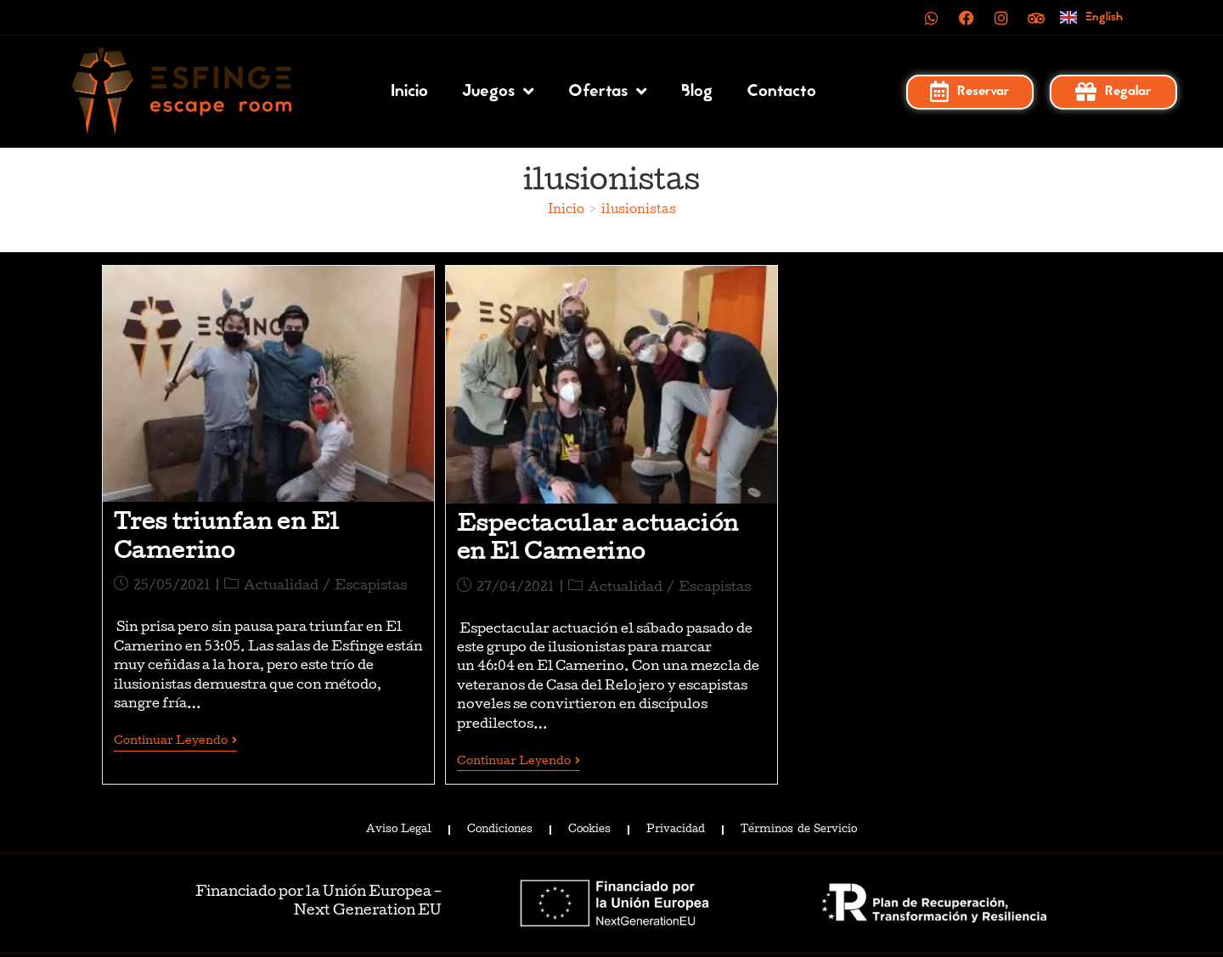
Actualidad (281, 587)
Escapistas (371, 587)
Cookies (589, 830)
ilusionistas (638, 211)
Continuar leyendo (175, 741)
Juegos (498, 92)
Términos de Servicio (798, 830)
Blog (697, 91)
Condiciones (500, 830)
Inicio (409, 91)
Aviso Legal (398, 830)
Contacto (781, 91)
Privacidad (675, 830)
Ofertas (607, 92)
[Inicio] (566, 211)
